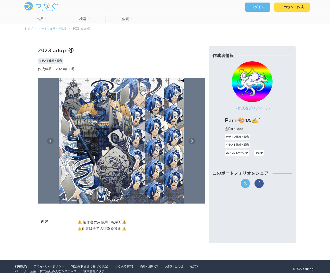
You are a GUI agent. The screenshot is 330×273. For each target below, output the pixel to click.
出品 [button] (40, 19)
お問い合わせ (174, 266)
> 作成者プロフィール (252, 108)
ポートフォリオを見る (53, 29)
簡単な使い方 (149, 266)
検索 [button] (83, 19)
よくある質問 (124, 266)
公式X (194, 266)
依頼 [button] (126, 19)
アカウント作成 (292, 7)
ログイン (257, 7)
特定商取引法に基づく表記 (89, 266)
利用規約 (21, 266)
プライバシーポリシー (49, 266)
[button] (50, 141)
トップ (28, 29)
